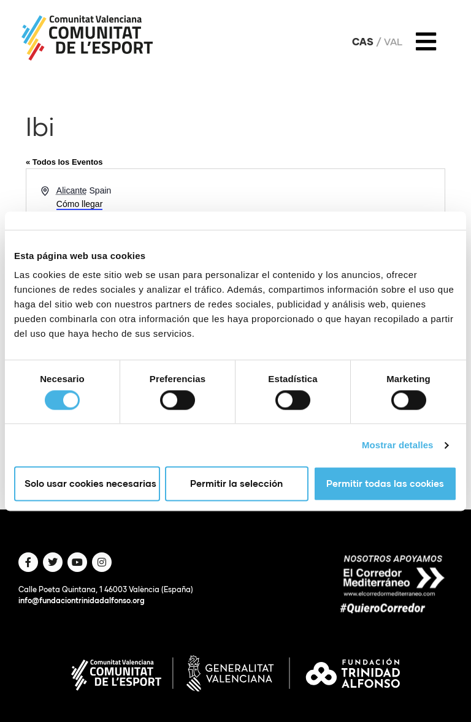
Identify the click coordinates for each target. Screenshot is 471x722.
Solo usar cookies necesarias (90, 483)
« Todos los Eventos (64, 162)
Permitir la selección (236, 483)
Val (393, 42)
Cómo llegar (79, 204)
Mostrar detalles (398, 445)
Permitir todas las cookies (385, 483)
